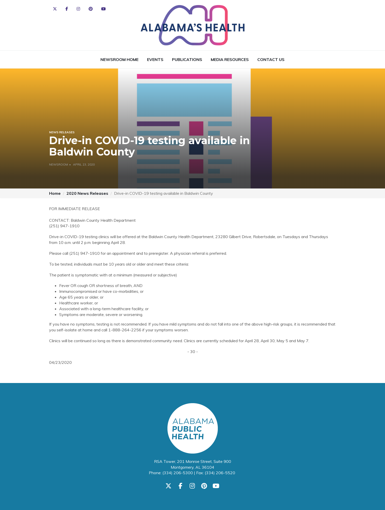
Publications (187, 59)
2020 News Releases (87, 193)
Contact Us (271, 59)
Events (155, 59)
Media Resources (230, 59)
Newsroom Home (119, 59)
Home (55, 193)
